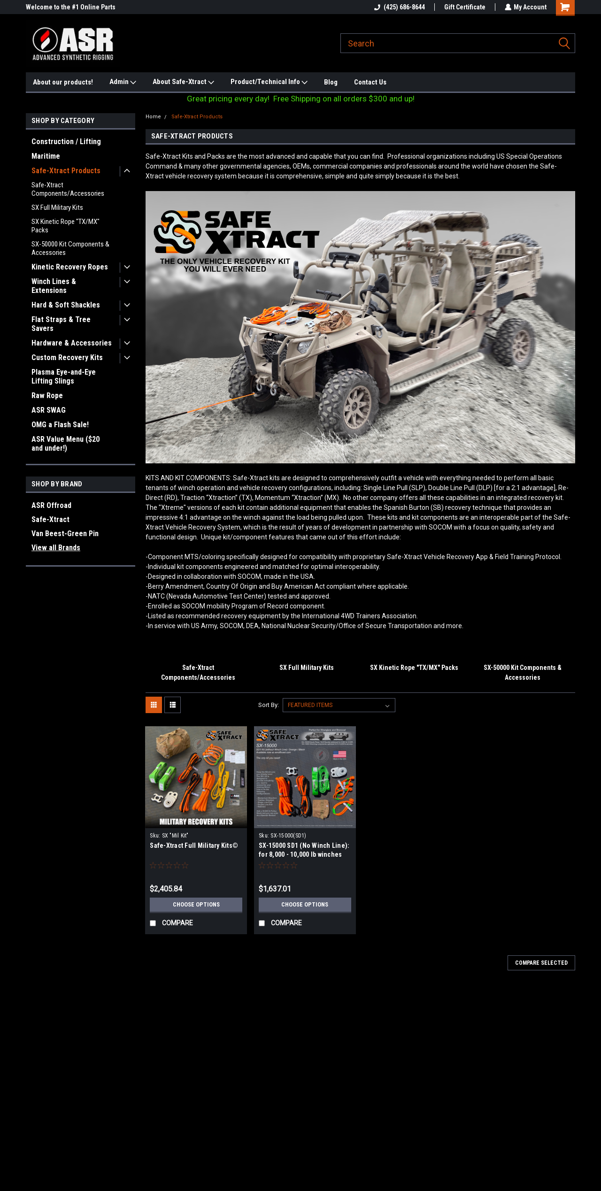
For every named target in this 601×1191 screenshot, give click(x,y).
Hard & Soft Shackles (65, 304)
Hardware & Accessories (71, 342)
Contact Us (370, 82)
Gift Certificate (464, 7)
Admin (122, 82)
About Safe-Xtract (183, 82)
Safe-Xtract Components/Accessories (67, 189)
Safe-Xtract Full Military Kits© (194, 845)
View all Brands (55, 547)
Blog (331, 82)
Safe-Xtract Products (65, 170)
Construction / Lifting (66, 141)
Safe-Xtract (50, 519)
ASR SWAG (48, 410)
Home (153, 117)
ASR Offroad (51, 505)
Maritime (45, 156)
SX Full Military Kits (57, 207)
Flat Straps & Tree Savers (61, 324)
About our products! (63, 82)
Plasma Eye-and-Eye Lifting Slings (63, 376)
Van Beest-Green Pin (65, 533)
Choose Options (196, 904)
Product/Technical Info (269, 82)
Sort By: (268, 704)
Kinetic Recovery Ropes (69, 266)
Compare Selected (541, 963)
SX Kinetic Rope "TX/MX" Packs (65, 225)
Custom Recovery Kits (67, 357)
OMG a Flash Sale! (60, 424)
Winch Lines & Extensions (53, 286)
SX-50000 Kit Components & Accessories (70, 248)
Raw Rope (47, 395)
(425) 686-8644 (399, 7)
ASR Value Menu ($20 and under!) (65, 444)
